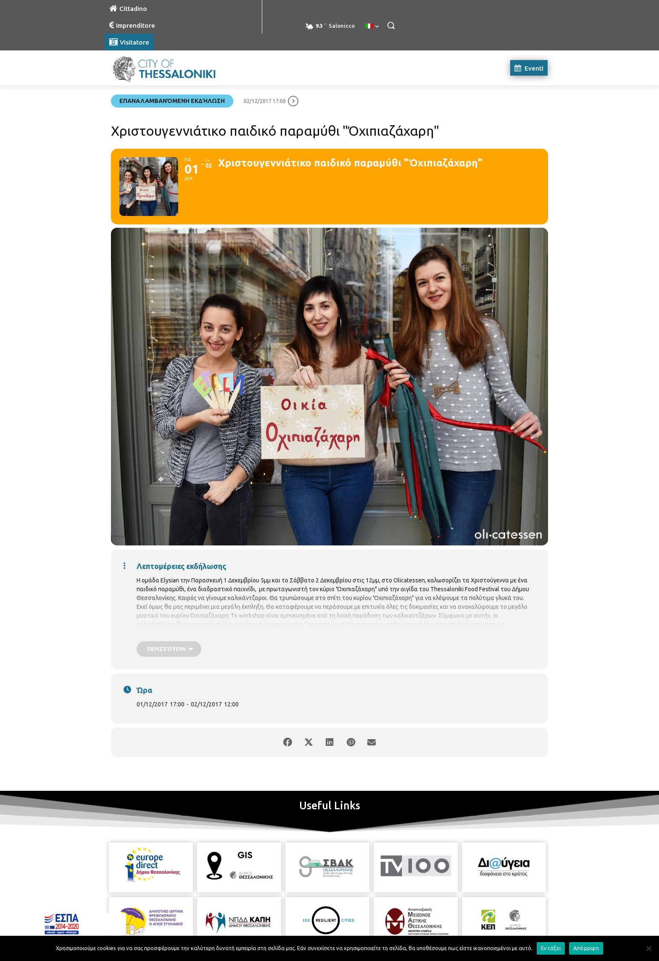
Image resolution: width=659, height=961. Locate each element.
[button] (391, 25)
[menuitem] (372, 26)
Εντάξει (551, 948)
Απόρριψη (586, 948)
